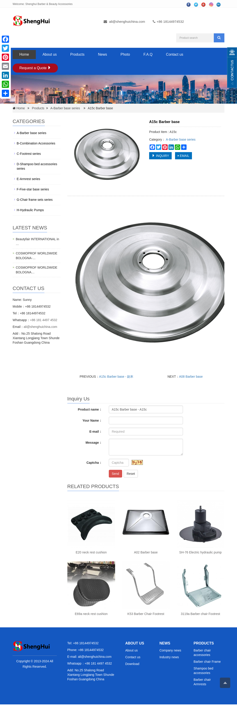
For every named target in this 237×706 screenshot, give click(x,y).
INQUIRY (160, 156)
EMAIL (183, 156)
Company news (170, 650)
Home (24, 54)
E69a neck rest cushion (91, 614)
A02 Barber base (146, 552)
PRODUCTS (204, 643)
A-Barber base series (65, 108)
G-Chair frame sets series (34, 199)
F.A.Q (148, 54)
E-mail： (95, 431)
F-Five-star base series (33, 189)
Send (115, 473)
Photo (125, 54)
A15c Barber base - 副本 (116, 376)
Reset (131, 473)
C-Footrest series (29, 153)
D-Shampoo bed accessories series (37, 166)
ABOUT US (134, 643)
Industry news (169, 657)
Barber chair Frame (207, 661)
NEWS (165, 643)
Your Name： (92, 420)
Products (77, 54)
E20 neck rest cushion (91, 552)
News (102, 54)
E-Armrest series (28, 179)
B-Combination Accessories (36, 143)
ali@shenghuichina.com (127, 21)
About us (50, 54)
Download (132, 664)
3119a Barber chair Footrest (200, 614)
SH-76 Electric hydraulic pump (200, 552)
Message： (94, 442)
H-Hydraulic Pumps (30, 210)
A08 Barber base (191, 376)
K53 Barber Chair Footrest (146, 614)
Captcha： (94, 462)
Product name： (90, 409)
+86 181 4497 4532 (43, 320)
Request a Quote (35, 68)
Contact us (174, 54)
